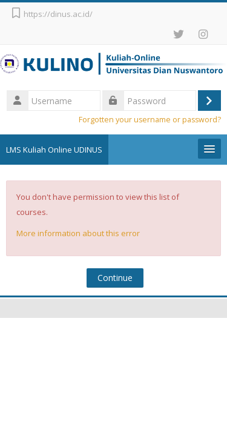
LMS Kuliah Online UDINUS (54, 149)
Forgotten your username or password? (150, 119)
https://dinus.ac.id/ (58, 13)
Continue (115, 277)
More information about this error (78, 233)
